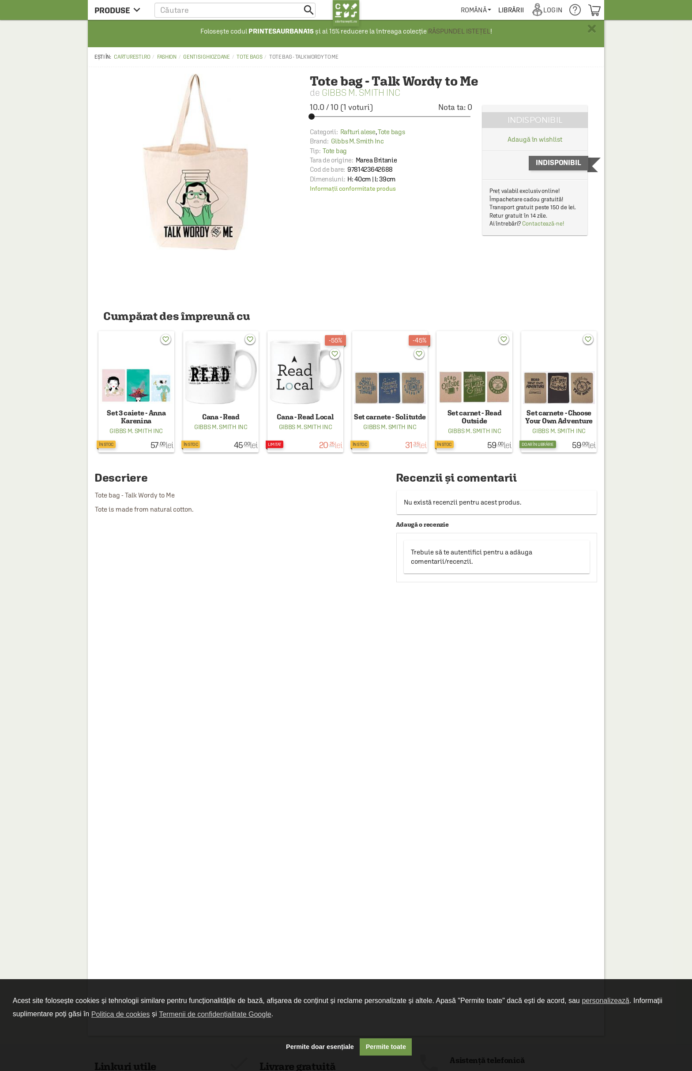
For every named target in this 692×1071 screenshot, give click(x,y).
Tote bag (335, 151)
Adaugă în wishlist (535, 139)
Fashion (167, 57)
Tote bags (249, 57)
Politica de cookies (120, 1014)
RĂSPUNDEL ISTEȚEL (459, 31)
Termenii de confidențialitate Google (215, 1014)
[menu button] (120, 10)
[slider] (391, 116)
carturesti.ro (132, 57)
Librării (511, 10)
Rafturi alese (358, 132)
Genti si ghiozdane (206, 57)
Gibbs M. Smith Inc (361, 92)
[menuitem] (476, 10)
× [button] (592, 29)
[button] (235, 10)
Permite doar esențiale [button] (320, 1046)
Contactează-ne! (543, 223)
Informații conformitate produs (353, 188)
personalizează (605, 1000)
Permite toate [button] (386, 1046)
